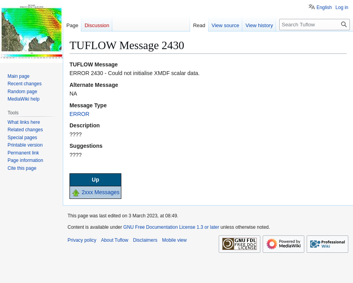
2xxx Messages (100, 192)
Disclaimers (145, 240)
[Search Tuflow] (314, 24)
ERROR (80, 114)
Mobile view (174, 240)
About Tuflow (114, 240)
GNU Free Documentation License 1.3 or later (171, 227)
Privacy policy (82, 240)
